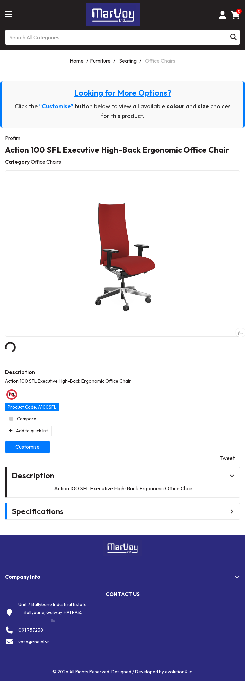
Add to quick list (28, 431)
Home (77, 60)
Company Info (22, 576)
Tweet (227, 458)
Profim (12, 138)
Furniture (100, 60)
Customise (27, 446)
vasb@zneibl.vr (33, 642)
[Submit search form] (233, 37)
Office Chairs (160, 60)
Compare (22, 419)
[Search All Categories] (122, 37)
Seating (128, 60)
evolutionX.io (179, 672)
